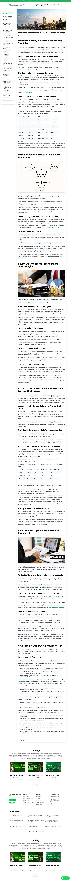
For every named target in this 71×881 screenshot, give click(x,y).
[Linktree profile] (12, 802)
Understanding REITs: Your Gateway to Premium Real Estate (7, 63)
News (54, 4)
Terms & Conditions (40, 802)
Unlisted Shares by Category (28, 798)
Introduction (5, 13)
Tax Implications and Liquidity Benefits (6, 75)
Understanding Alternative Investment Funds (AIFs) (7, 35)
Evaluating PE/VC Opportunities (6, 55)
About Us (24, 806)
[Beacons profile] (12, 800)
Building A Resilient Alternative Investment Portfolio (7, 87)
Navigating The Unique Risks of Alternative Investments (7, 82)
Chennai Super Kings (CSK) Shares (16, 820)
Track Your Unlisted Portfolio (45, 5)
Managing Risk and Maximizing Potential (6, 51)
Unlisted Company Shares (53, 227)
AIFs (23, 804)
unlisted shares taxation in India (57, 607)
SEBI (36, 223)
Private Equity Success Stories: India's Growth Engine (8, 41)
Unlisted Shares (26, 796)
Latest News (38, 796)
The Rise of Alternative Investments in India (7, 24)
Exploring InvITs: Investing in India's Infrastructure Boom (7, 68)
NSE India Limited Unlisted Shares (15, 815)
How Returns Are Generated (8, 37)
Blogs (58, 4)
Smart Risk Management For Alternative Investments (7, 78)
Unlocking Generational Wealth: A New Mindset (7, 27)
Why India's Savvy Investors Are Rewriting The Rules (7, 17)
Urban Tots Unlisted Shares (32, 826)
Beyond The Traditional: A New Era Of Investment (7, 20)
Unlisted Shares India (22, 681)
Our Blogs (38, 798)
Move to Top (5, 101)
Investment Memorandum (46, 340)
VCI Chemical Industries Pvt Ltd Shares (52, 826)
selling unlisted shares (48, 681)
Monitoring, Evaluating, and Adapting (7, 91)
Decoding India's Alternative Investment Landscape (7, 31)
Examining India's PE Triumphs (6, 48)
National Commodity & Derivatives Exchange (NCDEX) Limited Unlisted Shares (52, 821)
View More (36, 785)
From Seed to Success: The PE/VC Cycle (8, 44)
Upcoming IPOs (26, 800)
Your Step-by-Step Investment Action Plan (6, 95)
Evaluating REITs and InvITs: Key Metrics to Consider (7, 71)
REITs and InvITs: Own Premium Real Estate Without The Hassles (7, 59)
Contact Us (38, 800)
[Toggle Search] (61, 5)
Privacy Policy (39, 804)
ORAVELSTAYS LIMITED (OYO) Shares (16, 826)
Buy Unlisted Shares (28, 92)
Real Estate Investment (47, 589)
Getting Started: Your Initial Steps (7, 98)
